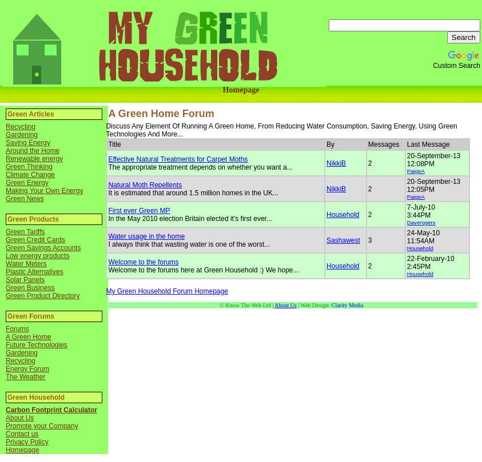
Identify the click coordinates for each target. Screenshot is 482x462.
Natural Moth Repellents (145, 185)
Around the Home (32, 151)
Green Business (30, 288)
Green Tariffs (25, 232)
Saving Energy (28, 143)
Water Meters (26, 264)
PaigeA (416, 171)
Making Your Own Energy (44, 191)
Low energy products (37, 256)
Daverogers (421, 222)
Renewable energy (34, 159)
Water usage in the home (146, 236)
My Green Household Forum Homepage (167, 291)
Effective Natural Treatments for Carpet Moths (178, 159)
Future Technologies (36, 345)
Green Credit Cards (35, 240)
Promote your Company (42, 426)
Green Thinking (29, 167)
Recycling (20, 127)
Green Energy (27, 183)
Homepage (241, 90)
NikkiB (336, 163)
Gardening (22, 135)
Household (342, 215)
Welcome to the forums (143, 262)
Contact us (22, 434)
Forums (17, 329)
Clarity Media (348, 305)
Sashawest (343, 240)
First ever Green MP (139, 211)
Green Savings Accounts (43, 248)
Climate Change (30, 175)
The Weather (25, 377)
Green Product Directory (42, 296)
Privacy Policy (27, 442)
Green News (25, 199)
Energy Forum (27, 369)
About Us (20, 418)
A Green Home (28, 337)
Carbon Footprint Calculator (51, 410)
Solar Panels (25, 280)
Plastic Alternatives (34, 272)
